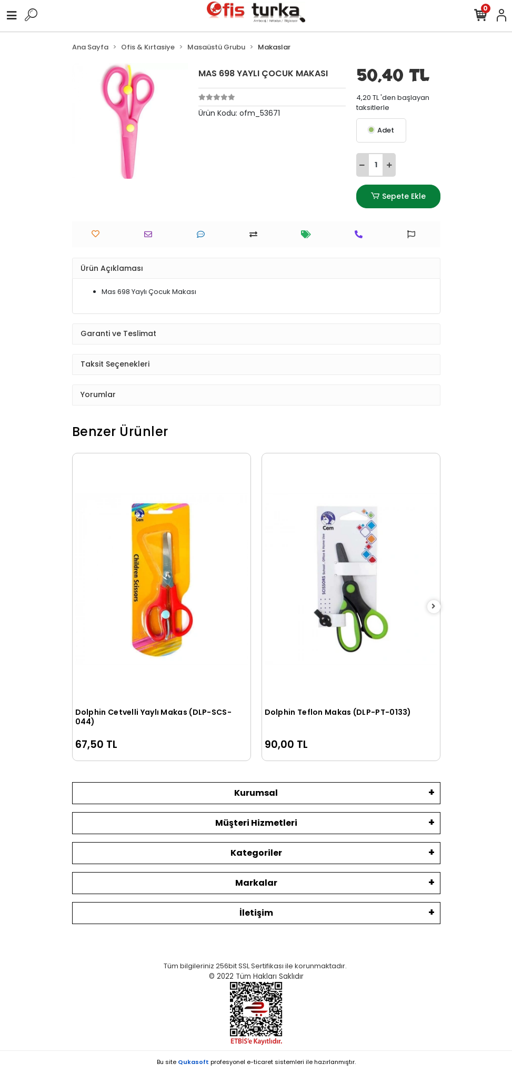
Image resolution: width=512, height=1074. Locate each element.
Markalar (256, 883)
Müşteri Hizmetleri (256, 823)
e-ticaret (260, 1062)
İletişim (256, 913)
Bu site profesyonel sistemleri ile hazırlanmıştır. (256, 1062)
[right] (434, 606)
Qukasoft (193, 1062)
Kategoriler (256, 853)
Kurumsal (256, 793)
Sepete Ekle (397, 196)
